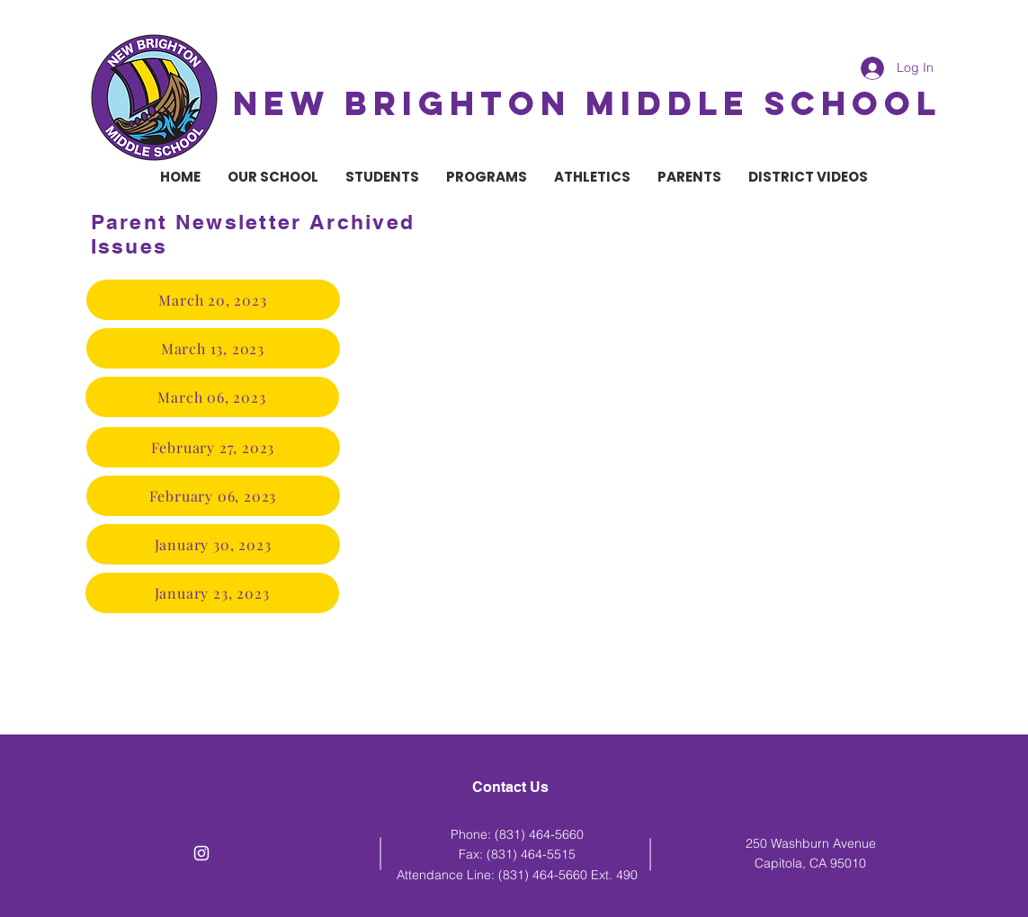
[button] (273, 177)
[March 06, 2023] (212, 397)
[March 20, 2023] (213, 300)
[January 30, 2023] (213, 544)
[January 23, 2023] (212, 593)
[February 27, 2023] (213, 447)
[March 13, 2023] (213, 348)
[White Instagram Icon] (201, 853)
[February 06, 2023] (213, 496)
